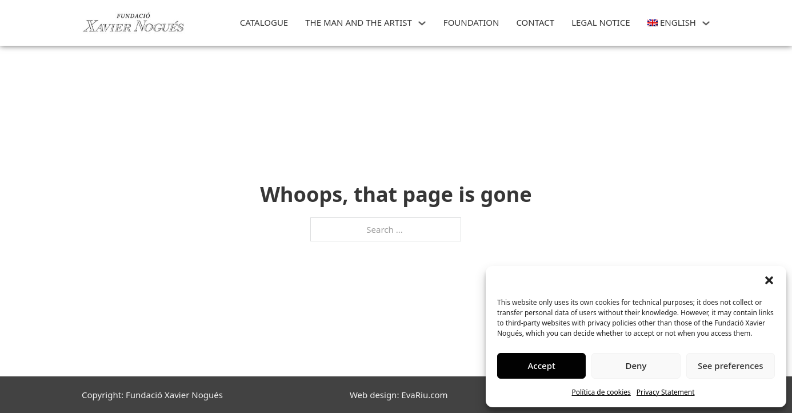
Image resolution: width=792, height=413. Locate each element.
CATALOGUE (264, 22)
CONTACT (535, 22)
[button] (769, 280)
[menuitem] (671, 22)
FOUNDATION (471, 22)
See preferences (730, 365)
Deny (636, 365)
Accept (541, 365)
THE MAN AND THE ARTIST (358, 22)
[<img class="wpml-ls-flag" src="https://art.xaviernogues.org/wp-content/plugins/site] (706, 23)
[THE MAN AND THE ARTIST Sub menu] (422, 23)
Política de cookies (601, 392)
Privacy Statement (666, 392)
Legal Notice (600, 22)
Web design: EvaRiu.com (399, 394)
